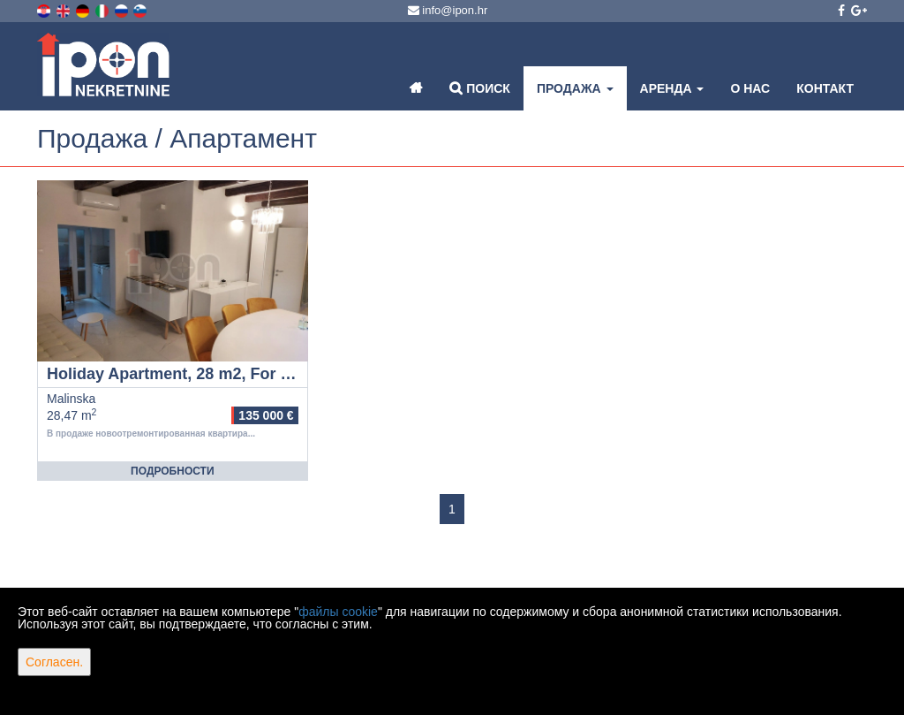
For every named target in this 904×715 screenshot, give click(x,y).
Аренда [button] (672, 88)
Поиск (479, 87)
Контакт (825, 88)
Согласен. (54, 662)
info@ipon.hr (448, 10)
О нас (750, 88)
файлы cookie (338, 612)
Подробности (172, 471)
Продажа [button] (575, 88)
